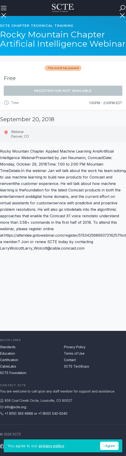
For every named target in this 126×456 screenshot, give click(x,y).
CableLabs (8, 366)
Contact (70, 360)
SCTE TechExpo (76, 366)
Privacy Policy (74, 347)
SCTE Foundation (13, 373)
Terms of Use (74, 353)
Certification (9, 360)
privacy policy (51, 446)
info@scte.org (15, 407)
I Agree (109, 446)
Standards (8, 347)
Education (7, 353)
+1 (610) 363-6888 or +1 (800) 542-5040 (36, 413)
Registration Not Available (63, 91)
